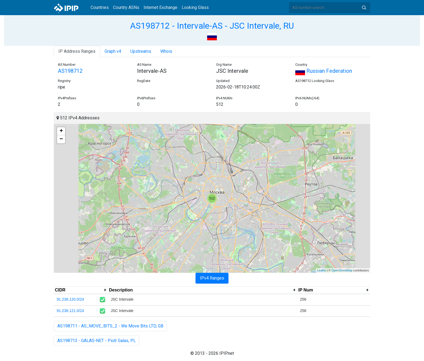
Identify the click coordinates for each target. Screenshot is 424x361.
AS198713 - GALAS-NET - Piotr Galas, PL (96, 340)
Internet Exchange (160, 7)
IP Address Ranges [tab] (76, 51)
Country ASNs (126, 7)
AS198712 (70, 71)
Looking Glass (195, 7)
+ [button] (61, 131)
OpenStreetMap (342, 270)
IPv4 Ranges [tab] (212, 278)
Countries (100, 7)
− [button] (61, 139)
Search (364, 8)
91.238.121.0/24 (70, 311)
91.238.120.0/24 (70, 299)
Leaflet (321, 270)
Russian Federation (323, 71)
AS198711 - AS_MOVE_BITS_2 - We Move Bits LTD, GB (110, 326)
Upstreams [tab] (140, 51)
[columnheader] (81, 290)
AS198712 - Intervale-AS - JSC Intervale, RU (212, 26)
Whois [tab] (166, 51)
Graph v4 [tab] (113, 51)
